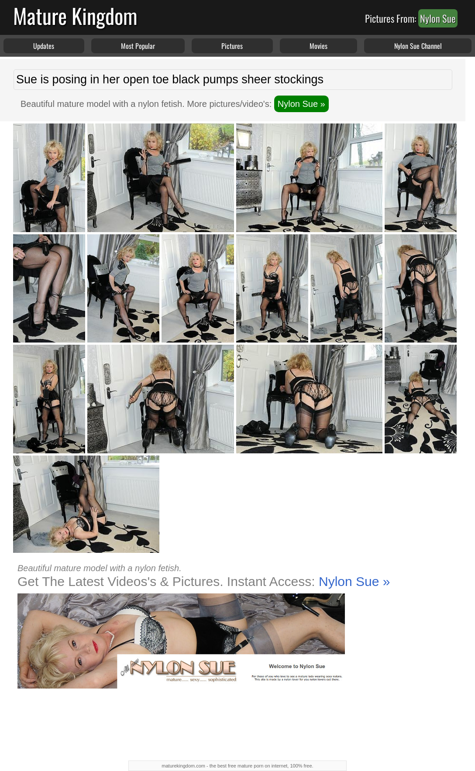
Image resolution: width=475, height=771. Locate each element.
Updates (43, 46)
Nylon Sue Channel (418, 46)
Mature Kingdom (75, 15)
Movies (318, 46)
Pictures (232, 46)
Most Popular (138, 46)
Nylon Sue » (301, 104)
